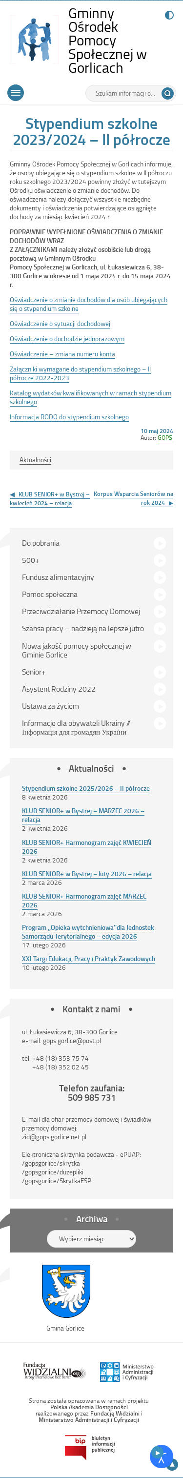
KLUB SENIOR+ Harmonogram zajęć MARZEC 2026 (84, 900)
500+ (31, 559)
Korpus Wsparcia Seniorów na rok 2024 (133, 498)
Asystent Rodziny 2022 (59, 688)
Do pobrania (41, 542)
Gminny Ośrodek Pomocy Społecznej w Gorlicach (116, 40)
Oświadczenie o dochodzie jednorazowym (67, 338)
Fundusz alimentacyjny (58, 577)
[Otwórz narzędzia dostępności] (161, 1456)
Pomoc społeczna (50, 594)
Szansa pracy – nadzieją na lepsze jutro (83, 628)
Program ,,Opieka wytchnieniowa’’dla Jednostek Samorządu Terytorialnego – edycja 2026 (88, 932)
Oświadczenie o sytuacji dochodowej (60, 323)
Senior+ (34, 671)
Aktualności (35, 459)
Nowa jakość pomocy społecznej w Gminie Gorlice (76, 650)
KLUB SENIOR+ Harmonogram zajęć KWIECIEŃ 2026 (86, 847)
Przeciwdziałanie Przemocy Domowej (81, 611)
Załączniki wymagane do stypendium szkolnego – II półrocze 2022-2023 (80, 373)
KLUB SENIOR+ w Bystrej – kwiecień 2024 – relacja (50, 498)
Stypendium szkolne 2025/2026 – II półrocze (86, 788)
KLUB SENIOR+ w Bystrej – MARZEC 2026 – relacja (83, 815)
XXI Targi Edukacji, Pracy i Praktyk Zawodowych (88, 958)
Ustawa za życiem (50, 705)
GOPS (165, 437)
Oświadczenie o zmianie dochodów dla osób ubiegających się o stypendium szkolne (88, 304)
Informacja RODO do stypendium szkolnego (69, 416)
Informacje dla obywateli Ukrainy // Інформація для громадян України (76, 727)
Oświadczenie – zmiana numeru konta (62, 353)
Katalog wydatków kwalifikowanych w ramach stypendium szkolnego (90, 397)
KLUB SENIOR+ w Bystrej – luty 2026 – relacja (87, 873)
